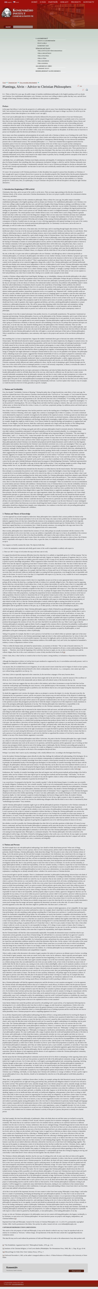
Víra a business (43, 61)
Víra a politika (43, 56)
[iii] (79, 769)
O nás (43, 2)
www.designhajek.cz (18, 1284)
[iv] (15, 1218)
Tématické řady (12, 82)
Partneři (53, 2)
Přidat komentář (76, 1271)
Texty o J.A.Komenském (46, 40)
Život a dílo (42, 43)
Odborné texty (43, 68)
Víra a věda (42, 58)
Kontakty (88, 2)
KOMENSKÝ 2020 (43, 45)
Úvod (4, 82)
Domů (34, 2)
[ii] (64, 652)
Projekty (76, 2)
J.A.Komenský (42, 38)
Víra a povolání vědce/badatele (50, 50)
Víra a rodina (43, 63)
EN (80, 86)
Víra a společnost (44, 53)
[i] (16, 555)
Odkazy (64, 2)
